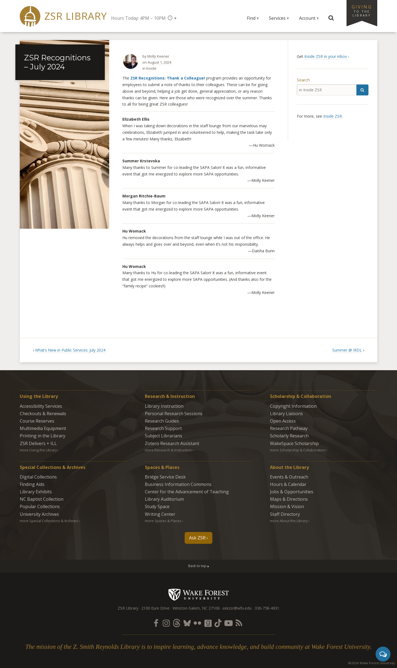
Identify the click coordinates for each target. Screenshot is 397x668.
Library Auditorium (164, 499)
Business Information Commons (178, 484)
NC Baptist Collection (41, 499)
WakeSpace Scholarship (294, 443)
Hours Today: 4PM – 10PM (138, 18)
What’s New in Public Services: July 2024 (70, 350)
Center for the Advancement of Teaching (187, 492)
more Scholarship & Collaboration (297, 450)
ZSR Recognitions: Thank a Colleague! (167, 78)
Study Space (157, 506)
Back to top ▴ (198, 565)
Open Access (283, 421)
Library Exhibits (36, 492)
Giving (362, 10)
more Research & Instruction (168, 450)
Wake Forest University (198, 594)
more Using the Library (38, 450)
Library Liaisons (286, 414)
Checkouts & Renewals (43, 414)
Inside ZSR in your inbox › (326, 56)
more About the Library (289, 520)
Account (307, 18)
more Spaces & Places (163, 520)
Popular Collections (40, 506)
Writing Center (160, 514)
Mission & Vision (287, 506)
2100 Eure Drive (155, 608)
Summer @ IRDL (347, 350)
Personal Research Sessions (173, 414)
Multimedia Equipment (43, 428)
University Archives (39, 514)
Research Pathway (289, 428)
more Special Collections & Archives (49, 520)
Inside (151, 68)
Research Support (163, 428)
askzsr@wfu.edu (237, 608)
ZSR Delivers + (38, 443)
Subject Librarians (163, 436)
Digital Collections (38, 477)
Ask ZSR (197, 538)
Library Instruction (164, 406)
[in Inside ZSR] (326, 89)
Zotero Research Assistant (172, 443)
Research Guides (162, 421)
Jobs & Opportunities (291, 492)
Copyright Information (293, 406)
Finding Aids (32, 484)
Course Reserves (37, 421)
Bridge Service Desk (165, 477)
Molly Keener (158, 56)
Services (277, 18)
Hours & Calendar (288, 484)
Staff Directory (285, 514)
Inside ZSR (332, 116)
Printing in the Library (42, 436)
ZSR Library (75, 16)
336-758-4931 (267, 608)
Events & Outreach (289, 477)
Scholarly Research (289, 436)
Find (251, 18)
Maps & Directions (289, 499)
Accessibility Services (41, 406)
